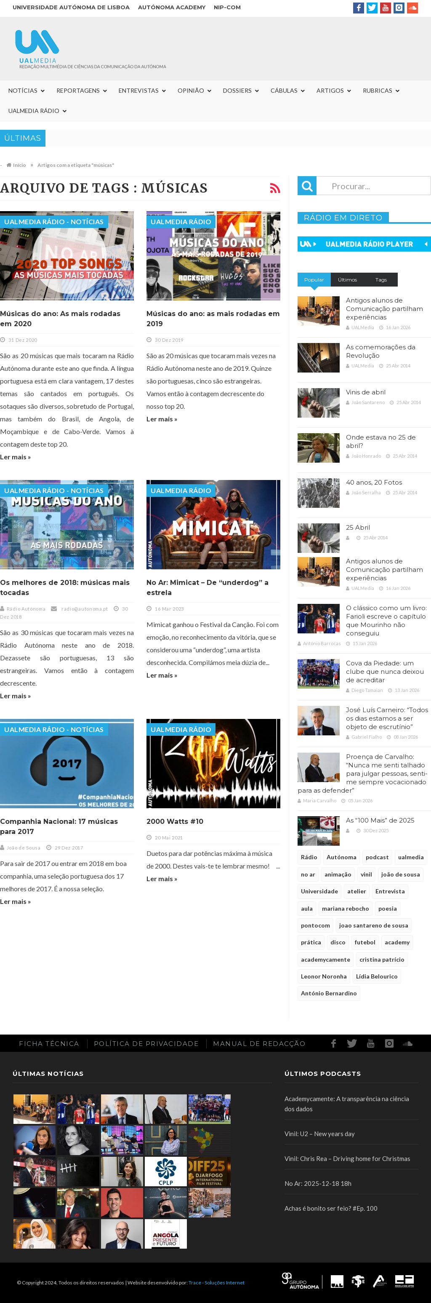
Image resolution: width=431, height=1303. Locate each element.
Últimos (347, 279)
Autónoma (342, 857)
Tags (381, 279)
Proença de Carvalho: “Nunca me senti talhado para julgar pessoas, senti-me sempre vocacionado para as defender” (363, 773)
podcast (377, 857)
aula (307, 908)
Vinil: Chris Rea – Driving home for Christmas (347, 1158)
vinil (366, 874)
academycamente (325, 959)
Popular (314, 279)
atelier (356, 891)
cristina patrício (381, 959)
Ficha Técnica (49, 1044)
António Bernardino (329, 993)
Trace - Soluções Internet (217, 1282)
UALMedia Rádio (181, 221)
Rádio (309, 857)
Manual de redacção (259, 1044)
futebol (365, 942)
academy (397, 942)
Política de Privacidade (146, 1044)
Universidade (319, 891)
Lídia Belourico (377, 976)
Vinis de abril (366, 392)
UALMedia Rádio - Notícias (54, 221)
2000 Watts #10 (174, 822)
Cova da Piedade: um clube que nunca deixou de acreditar (385, 671)
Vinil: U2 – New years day (320, 1133)
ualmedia (411, 857)
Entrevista (390, 891)
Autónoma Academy (171, 7)
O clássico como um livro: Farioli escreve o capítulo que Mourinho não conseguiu (386, 620)
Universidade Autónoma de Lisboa (71, 7)
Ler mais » (15, 457)
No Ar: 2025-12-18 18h (318, 1183)
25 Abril (358, 527)
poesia (387, 908)
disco (338, 942)
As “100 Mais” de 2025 (380, 820)
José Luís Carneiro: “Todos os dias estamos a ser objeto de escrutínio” (387, 718)
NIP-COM (227, 7)
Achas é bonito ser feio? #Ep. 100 (331, 1208)
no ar (308, 874)
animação (338, 874)
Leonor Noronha (324, 976)
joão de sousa (400, 874)
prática (311, 942)
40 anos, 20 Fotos (374, 482)
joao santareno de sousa (373, 925)
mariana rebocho (345, 908)
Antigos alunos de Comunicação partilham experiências (384, 308)
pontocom (315, 925)
